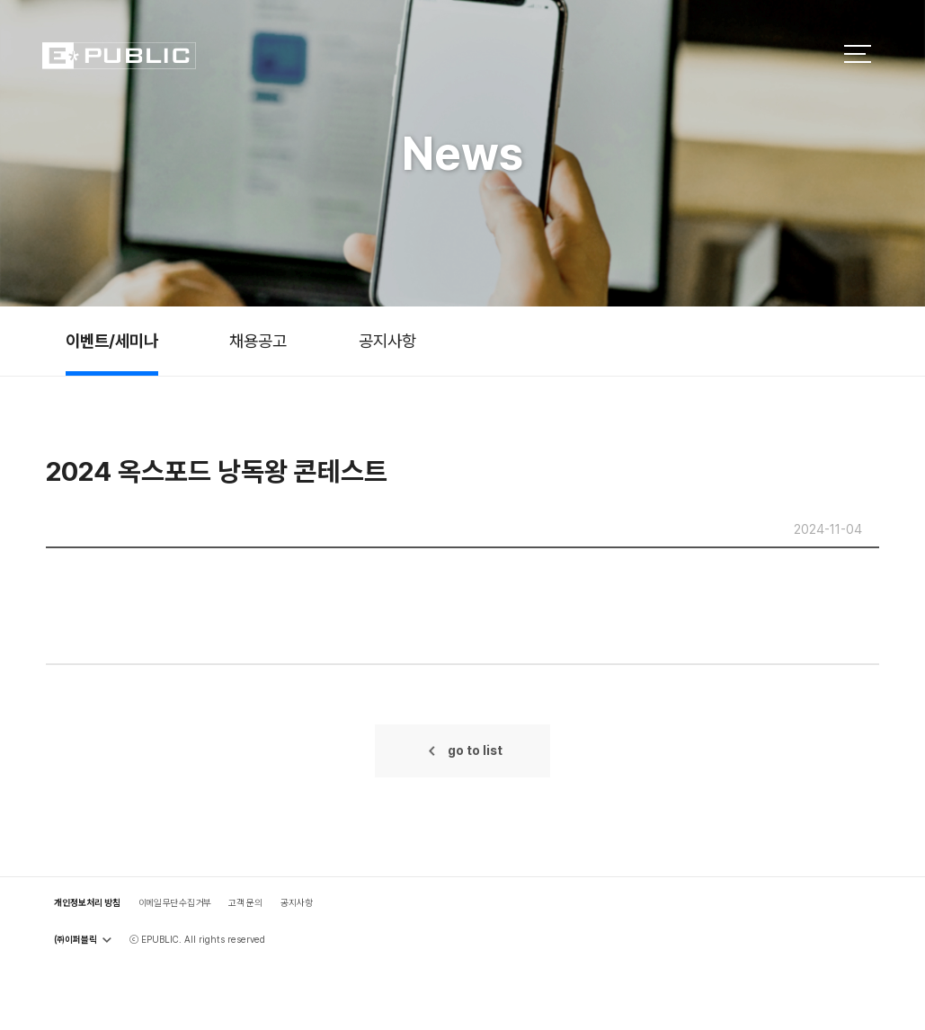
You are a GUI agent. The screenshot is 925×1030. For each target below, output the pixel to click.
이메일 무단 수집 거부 (174, 902)
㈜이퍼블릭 (82, 939)
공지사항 (387, 341)
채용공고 (258, 341)
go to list (475, 750)
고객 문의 (245, 902)
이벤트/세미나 (112, 341)
